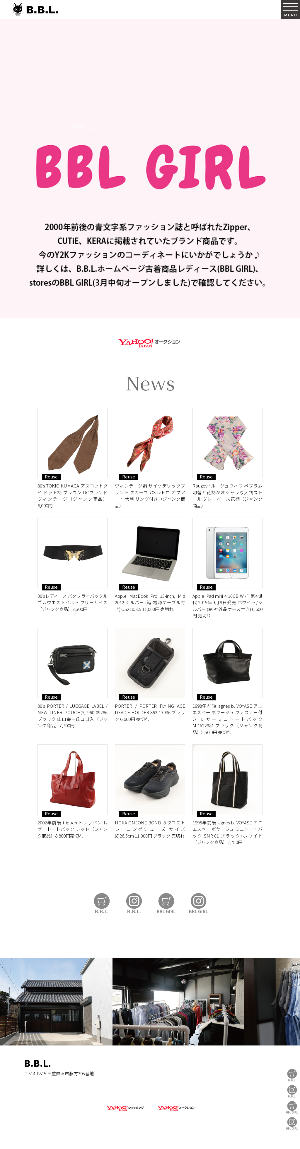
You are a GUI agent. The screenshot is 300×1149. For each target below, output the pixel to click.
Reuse (51, 477)
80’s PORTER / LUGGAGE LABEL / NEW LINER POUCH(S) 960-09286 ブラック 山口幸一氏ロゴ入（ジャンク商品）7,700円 (73, 716)
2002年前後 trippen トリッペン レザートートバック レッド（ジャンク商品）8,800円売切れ (73, 829)
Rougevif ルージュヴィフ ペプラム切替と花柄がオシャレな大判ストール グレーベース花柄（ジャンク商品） (227, 496)
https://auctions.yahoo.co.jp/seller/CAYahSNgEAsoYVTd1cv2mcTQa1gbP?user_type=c (150, 342)
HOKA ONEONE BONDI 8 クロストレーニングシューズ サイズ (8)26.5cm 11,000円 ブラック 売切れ (150, 829)
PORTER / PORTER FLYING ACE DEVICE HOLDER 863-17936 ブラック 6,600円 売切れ (150, 712)
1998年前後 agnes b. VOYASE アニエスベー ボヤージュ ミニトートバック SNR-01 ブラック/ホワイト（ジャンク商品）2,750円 (227, 832)
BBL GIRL (292, 1123)
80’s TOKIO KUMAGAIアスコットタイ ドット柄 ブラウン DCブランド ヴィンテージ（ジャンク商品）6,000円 (73, 496)
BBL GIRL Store (292, 1107)
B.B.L (35, 9)
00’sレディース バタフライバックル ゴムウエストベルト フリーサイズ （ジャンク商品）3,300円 (73, 602)
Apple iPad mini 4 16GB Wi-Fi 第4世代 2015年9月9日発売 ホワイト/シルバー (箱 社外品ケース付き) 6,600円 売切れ (227, 606)
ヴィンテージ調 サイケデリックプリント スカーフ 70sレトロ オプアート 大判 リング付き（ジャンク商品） (150, 496)
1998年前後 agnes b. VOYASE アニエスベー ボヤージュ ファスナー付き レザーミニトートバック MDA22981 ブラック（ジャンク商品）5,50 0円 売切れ (227, 719)
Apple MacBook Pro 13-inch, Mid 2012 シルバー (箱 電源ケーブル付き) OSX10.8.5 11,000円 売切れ (150, 602)
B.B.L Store (292, 1075)
